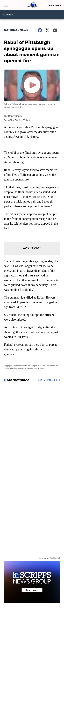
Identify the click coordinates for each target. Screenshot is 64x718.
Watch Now (55, 5)
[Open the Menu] (6, 5)
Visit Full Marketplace (49, 380)
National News (16, 30)
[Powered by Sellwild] (55, 558)
